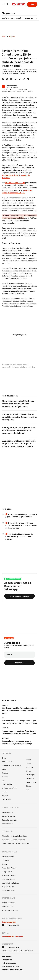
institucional (7, 956)
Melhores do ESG (8, 907)
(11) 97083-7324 (12, 947)
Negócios (8, 13)
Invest (4, 792)
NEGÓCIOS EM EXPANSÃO (12, 18)
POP (27, 790)
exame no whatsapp (12, 579)
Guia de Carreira (7, 824)
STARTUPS (29, 18)
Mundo (28, 760)
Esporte (28, 771)
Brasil (4, 769)
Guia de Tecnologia (8, 816)
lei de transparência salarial (12, 970)
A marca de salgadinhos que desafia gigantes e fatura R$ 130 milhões (21, 515)
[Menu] (3, 4)
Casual (28, 763)
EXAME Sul (5, 860)
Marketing (29, 767)
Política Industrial (8, 890)
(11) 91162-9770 (12, 925)
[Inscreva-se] (19, 662)
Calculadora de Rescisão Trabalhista (14, 836)
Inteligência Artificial (9, 788)
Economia (5, 777)
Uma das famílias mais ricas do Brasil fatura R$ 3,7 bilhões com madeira (19, 536)
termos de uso (7, 960)
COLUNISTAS (6, 799)
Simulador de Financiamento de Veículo (16, 844)
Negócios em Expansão (10, 910)
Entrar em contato (9, 922)
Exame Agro (30, 775)
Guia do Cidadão (7, 812)
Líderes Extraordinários (10, 883)
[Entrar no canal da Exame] (19, 596)
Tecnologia (30, 778)
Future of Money (31, 782)
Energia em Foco (7, 872)
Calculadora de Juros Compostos (13, 840)
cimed (25, 365)
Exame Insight (7, 784)
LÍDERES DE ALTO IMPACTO (11, 765)
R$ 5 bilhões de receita (15, 183)
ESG (3, 781)
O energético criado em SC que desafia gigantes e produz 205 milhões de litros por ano (21, 525)
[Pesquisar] (7, 4)
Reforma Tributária (8, 879)
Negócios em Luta (8, 887)
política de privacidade (10, 966)
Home (3, 36)
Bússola (4, 864)
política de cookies (9, 963)
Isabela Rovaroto (11, 85)
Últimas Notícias (7, 762)
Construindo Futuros (9, 868)
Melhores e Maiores (8, 903)
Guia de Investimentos (9, 820)
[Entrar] (32, 4)
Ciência (28, 786)
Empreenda (9, 638)
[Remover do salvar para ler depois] (28, 79)
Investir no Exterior (8, 875)
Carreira (5, 773)
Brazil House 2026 (8, 857)
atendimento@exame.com (12, 936)
